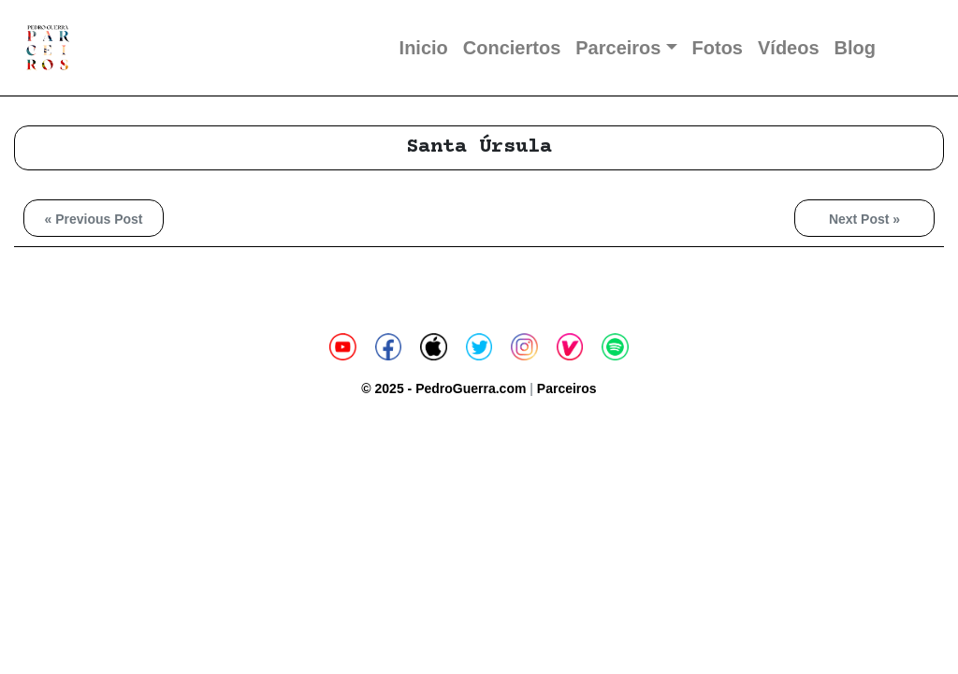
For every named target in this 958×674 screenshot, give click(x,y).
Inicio (423, 47)
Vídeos (789, 47)
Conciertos (511, 47)
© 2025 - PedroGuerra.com (443, 388)
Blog (855, 47)
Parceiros (617, 47)
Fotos (717, 47)
